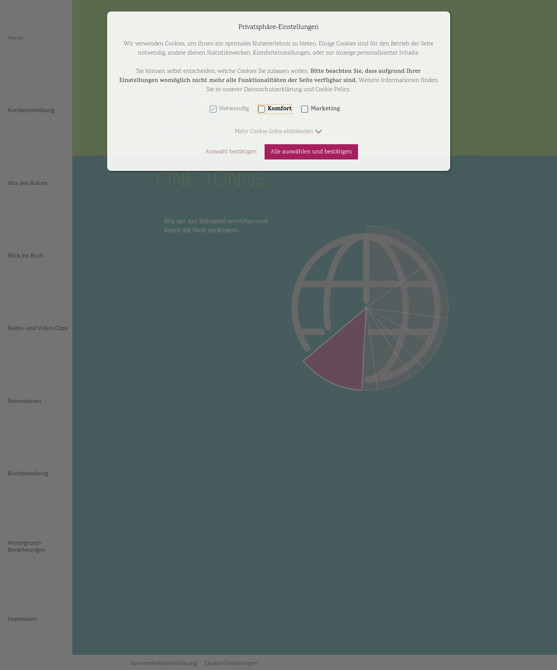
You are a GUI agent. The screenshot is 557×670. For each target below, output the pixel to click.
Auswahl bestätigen (231, 152)
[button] (278, 131)
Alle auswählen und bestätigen (311, 152)
